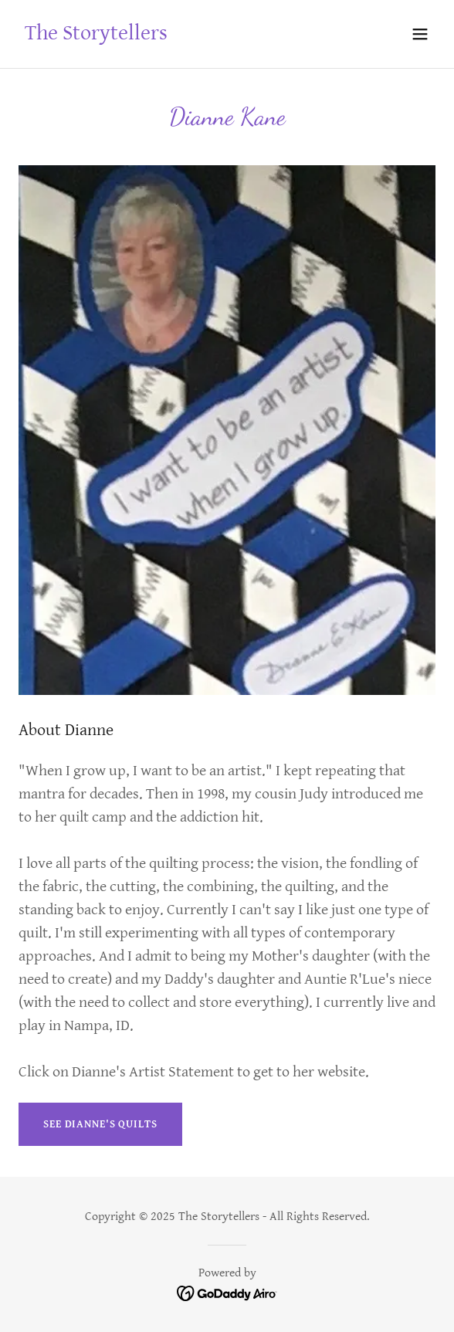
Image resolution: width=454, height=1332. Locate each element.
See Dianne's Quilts (100, 1124)
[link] (96, 36)
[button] (420, 34)
